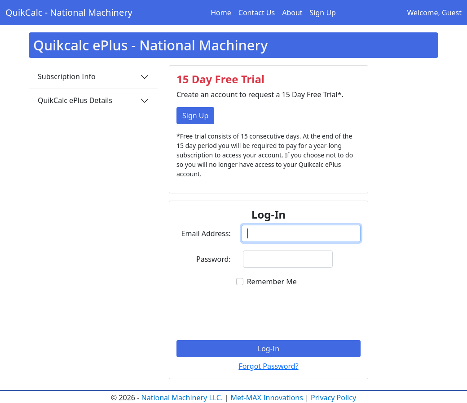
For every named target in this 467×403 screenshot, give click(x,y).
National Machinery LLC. (182, 398)
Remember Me (272, 282)
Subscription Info (67, 76)
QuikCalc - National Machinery (68, 12)
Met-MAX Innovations (266, 398)
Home (221, 13)
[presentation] (268, 312)
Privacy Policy (333, 398)
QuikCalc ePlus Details (75, 100)
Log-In (268, 349)
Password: (213, 259)
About (292, 13)
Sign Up (323, 13)
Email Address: (206, 233)
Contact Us (256, 13)
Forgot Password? (268, 366)
